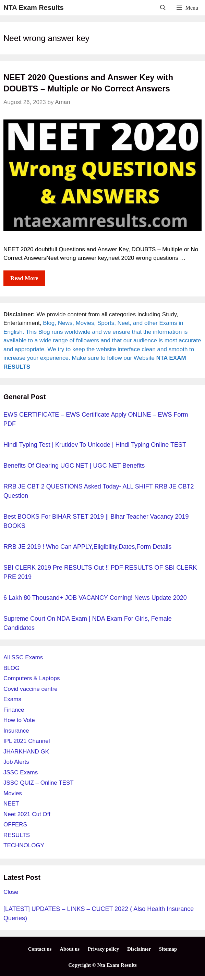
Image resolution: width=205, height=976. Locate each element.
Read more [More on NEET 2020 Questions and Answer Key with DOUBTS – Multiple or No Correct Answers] (24, 278)
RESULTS (16, 835)
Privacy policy (103, 949)
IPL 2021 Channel (26, 741)
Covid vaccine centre (30, 689)
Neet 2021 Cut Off (26, 814)
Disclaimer (139, 949)
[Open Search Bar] (163, 7)
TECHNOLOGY (23, 845)
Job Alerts (16, 762)
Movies (12, 793)
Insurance (16, 730)
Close (10, 892)
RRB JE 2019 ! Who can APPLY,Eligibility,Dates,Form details (87, 546)
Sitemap (168, 949)
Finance (13, 710)
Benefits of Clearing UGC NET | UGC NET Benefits (74, 465)
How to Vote (19, 720)
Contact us (40, 949)
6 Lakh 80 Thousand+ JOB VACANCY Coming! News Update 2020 (95, 597)
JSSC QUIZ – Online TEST (38, 782)
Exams (12, 699)
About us (70, 949)
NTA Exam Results (33, 7)
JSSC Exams (20, 772)
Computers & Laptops (31, 678)
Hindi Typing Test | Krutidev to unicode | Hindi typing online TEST (94, 444)
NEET (11, 803)
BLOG (11, 668)
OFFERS (15, 824)
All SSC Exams (23, 657)
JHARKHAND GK (26, 751)
